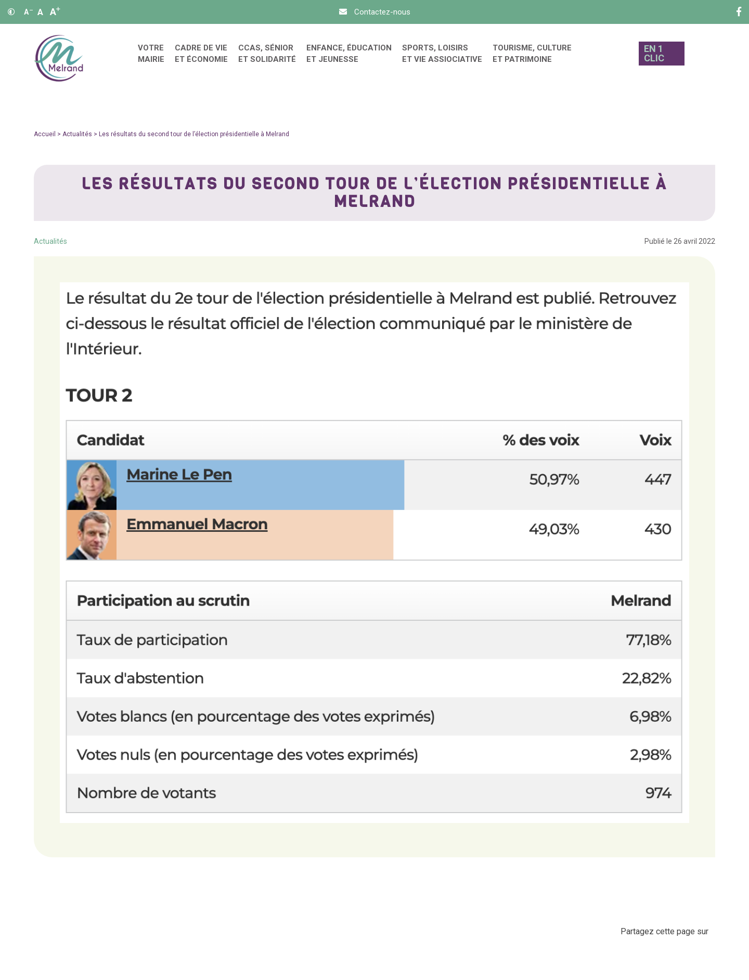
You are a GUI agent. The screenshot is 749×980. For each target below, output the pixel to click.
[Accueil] (58, 58)
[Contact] (374, 12)
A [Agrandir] (55, 11)
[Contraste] (11, 12)
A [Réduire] (28, 12)
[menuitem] (151, 58)
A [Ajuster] (40, 12)
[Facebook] (739, 12)
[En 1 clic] (659, 58)
